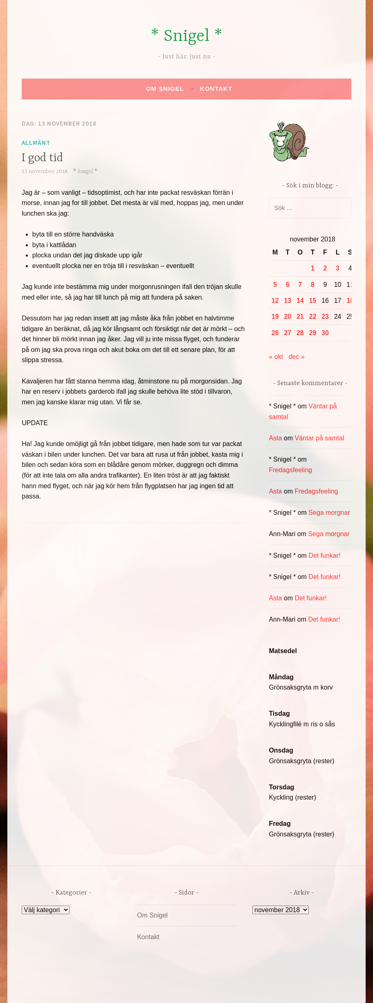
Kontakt (216, 88)
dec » (296, 356)
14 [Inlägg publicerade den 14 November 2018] (300, 300)
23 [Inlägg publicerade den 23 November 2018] (325, 316)
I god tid (42, 158)
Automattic (263, 988)
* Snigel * (186, 36)
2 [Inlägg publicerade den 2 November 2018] (325, 268)
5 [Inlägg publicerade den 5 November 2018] (275, 284)
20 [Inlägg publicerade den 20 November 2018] (287, 316)
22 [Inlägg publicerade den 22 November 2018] (313, 316)
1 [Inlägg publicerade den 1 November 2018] (313, 268)
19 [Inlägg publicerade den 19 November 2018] (275, 316)
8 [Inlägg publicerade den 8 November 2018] (313, 284)
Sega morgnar (329, 512)
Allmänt (36, 143)
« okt (276, 356)
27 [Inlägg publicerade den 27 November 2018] (287, 332)
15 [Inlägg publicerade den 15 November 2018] (313, 300)
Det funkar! (324, 555)
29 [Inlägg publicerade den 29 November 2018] (313, 332)
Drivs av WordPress (125, 988)
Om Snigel (165, 88)
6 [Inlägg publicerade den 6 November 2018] (288, 284)
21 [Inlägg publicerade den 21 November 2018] (300, 316)
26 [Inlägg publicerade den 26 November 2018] (275, 332)
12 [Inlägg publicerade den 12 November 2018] (275, 300)
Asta (275, 438)
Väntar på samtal (319, 438)
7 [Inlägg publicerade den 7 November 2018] (300, 284)
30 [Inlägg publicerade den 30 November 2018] (325, 332)
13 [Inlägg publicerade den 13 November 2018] (287, 300)
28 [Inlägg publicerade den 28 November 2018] (300, 332)
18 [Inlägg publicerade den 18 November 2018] (350, 300)
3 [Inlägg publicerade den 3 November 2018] (337, 268)
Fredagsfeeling (290, 470)
